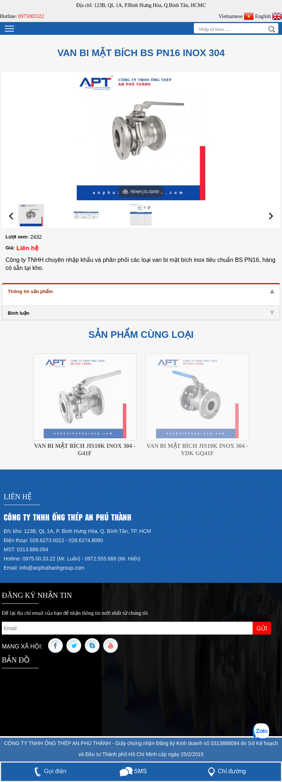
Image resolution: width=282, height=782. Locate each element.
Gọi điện (48, 771)
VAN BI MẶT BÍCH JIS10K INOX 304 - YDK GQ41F (197, 449)
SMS (133, 771)
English (268, 16)
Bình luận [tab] (141, 313)
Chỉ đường (225, 771)
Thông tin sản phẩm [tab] (141, 291)
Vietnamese (236, 16)
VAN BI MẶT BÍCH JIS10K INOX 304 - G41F (84, 449)
